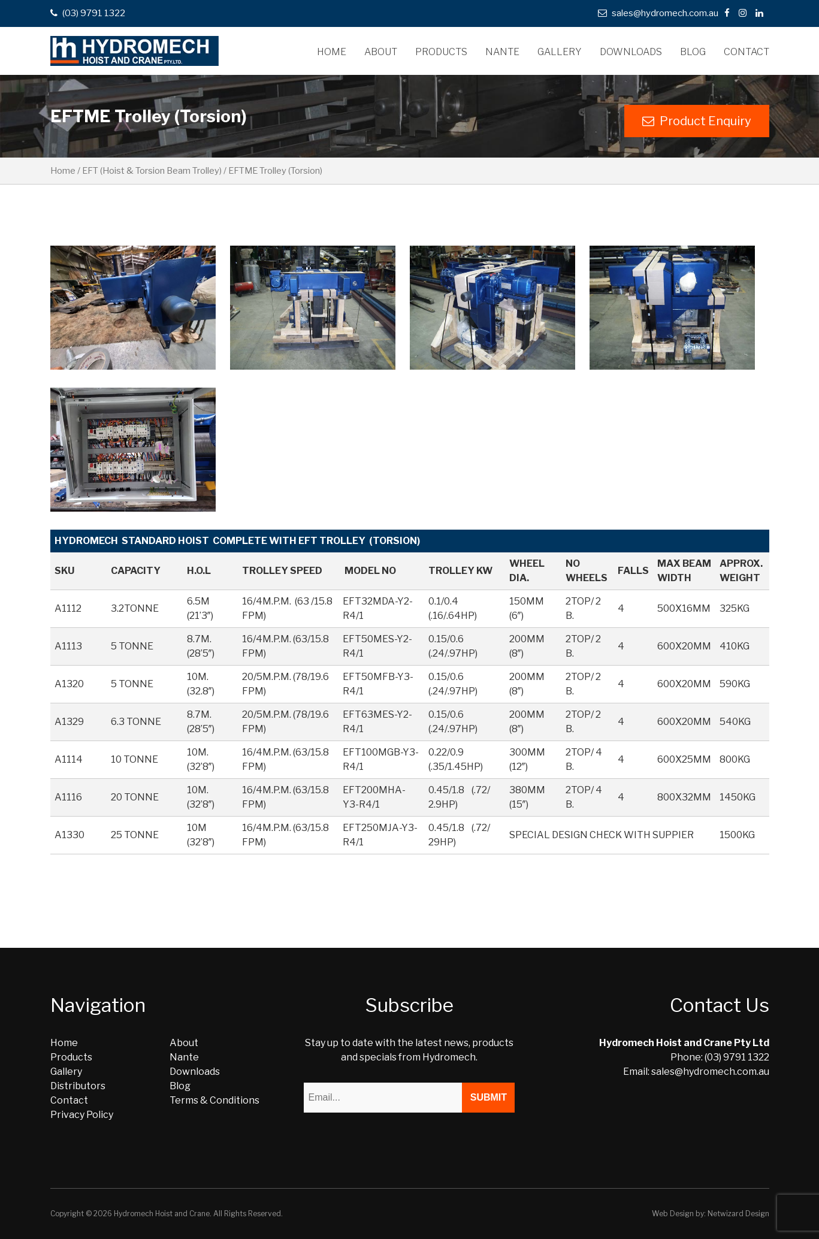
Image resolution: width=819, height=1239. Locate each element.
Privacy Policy (81, 1114)
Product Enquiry (696, 121)
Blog (693, 52)
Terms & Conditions (214, 1100)
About (380, 52)
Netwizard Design (738, 1213)
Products (441, 52)
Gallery (559, 52)
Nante (502, 52)
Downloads (631, 52)
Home (331, 52)
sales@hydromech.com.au (658, 13)
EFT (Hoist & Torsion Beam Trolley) (152, 170)
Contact (746, 52)
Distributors (77, 1086)
